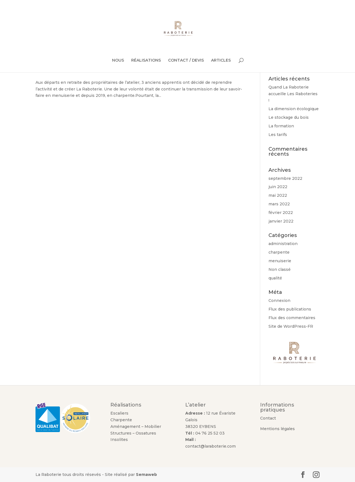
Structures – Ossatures (133, 433)
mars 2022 (279, 203)
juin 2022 (277, 186)
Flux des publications (289, 309)
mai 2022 (277, 195)
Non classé (279, 269)
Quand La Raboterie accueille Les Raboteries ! (293, 94)
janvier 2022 (280, 221)
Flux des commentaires (291, 317)
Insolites (119, 439)
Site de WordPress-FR (290, 326)
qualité (275, 278)
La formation (281, 125)
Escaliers (119, 413)
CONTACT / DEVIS (186, 60)
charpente (279, 252)
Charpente (121, 419)
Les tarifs (277, 134)
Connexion (279, 300)
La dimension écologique (293, 108)
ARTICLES (221, 60)
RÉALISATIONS (146, 60)
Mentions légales (277, 428)
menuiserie (279, 260)
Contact (268, 418)
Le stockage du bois (288, 117)
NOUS (118, 60)
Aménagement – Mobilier (136, 426)
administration (283, 243)
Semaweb (146, 474)
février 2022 (280, 212)
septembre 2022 (285, 178)
